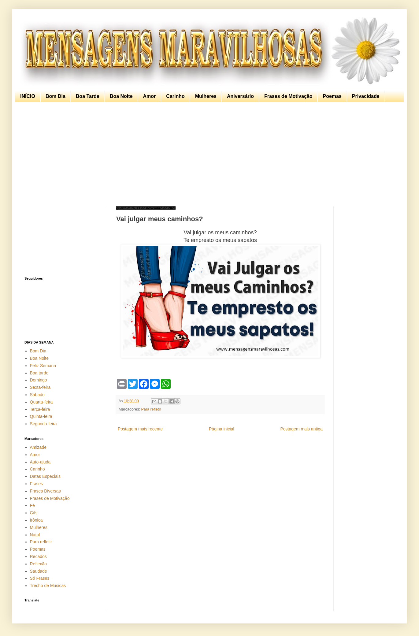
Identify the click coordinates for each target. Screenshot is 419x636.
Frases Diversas (45, 491)
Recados (38, 556)
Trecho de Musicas (48, 585)
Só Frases (40, 578)
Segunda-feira (43, 423)
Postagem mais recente (140, 428)
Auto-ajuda (40, 461)
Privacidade (366, 96)
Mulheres (206, 96)
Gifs (34, 512)
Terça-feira (40, 409)
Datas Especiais (45, 476)
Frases (36, 483)
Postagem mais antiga (301, 428)
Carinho (175, 96)
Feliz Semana (43, 365)
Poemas (332, 96)
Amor (149, 96)
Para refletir (151, 409)
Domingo (38, 380)
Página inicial (221, 428)
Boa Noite (121, 96)
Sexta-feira (40, 387)
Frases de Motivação (288, 96)
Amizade (38, 447)
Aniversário (240, 96)
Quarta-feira (41, 402)
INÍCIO (27, 96)
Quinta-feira (41, 416)
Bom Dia (55, 96)
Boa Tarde (87, 96)
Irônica (36, 520)
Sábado (37, 394)
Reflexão (38, 563)
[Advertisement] (207, 154)
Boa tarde (39, 372)
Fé (32, 505)
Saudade (38, 571)
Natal (35, 534)
